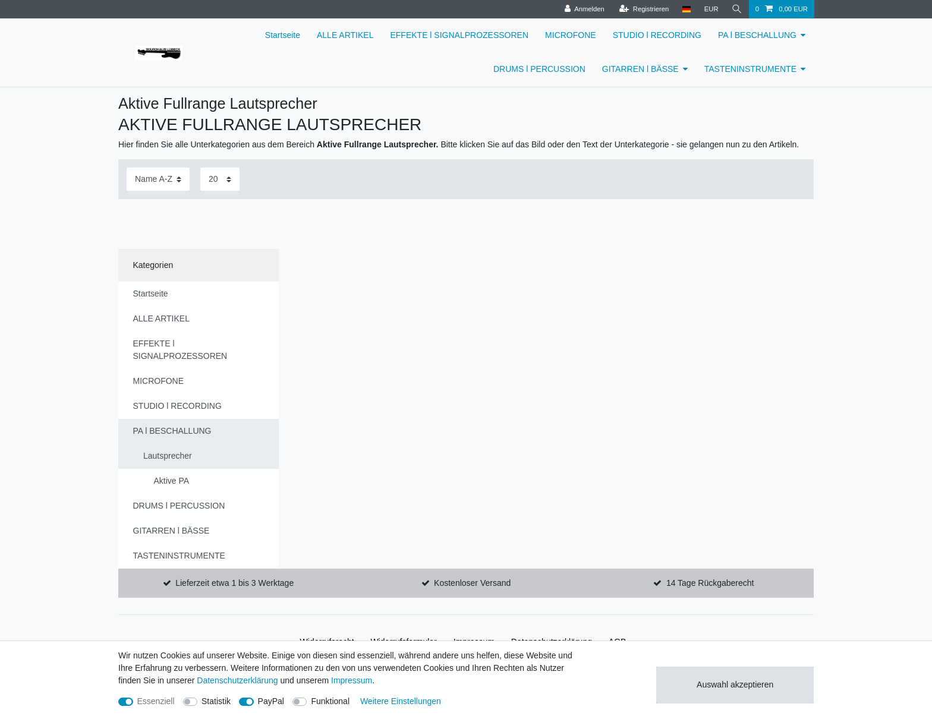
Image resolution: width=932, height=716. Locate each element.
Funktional (330, 701)
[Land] (686, 9)
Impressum (351, 680)
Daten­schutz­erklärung (237, 680)
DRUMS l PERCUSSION (539, 69)
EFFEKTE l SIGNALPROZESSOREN (459, 35)
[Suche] (737, 9)
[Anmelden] (584, 9)
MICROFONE (570, 35)
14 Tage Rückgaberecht (710, 583)
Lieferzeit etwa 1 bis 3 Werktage (234, 583)
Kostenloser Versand (472, 583)
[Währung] (711, 9)
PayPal (271, 701)
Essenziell (156, 701)
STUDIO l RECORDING (657, 35)
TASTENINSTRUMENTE (750, 69)
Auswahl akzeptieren (735, 684)
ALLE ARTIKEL (345, 35)
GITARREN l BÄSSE (640, 69)
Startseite (282, 35)
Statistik (216, 701)
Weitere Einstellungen (400, 701)
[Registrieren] (644, 9)
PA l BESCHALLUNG (757, 35)
